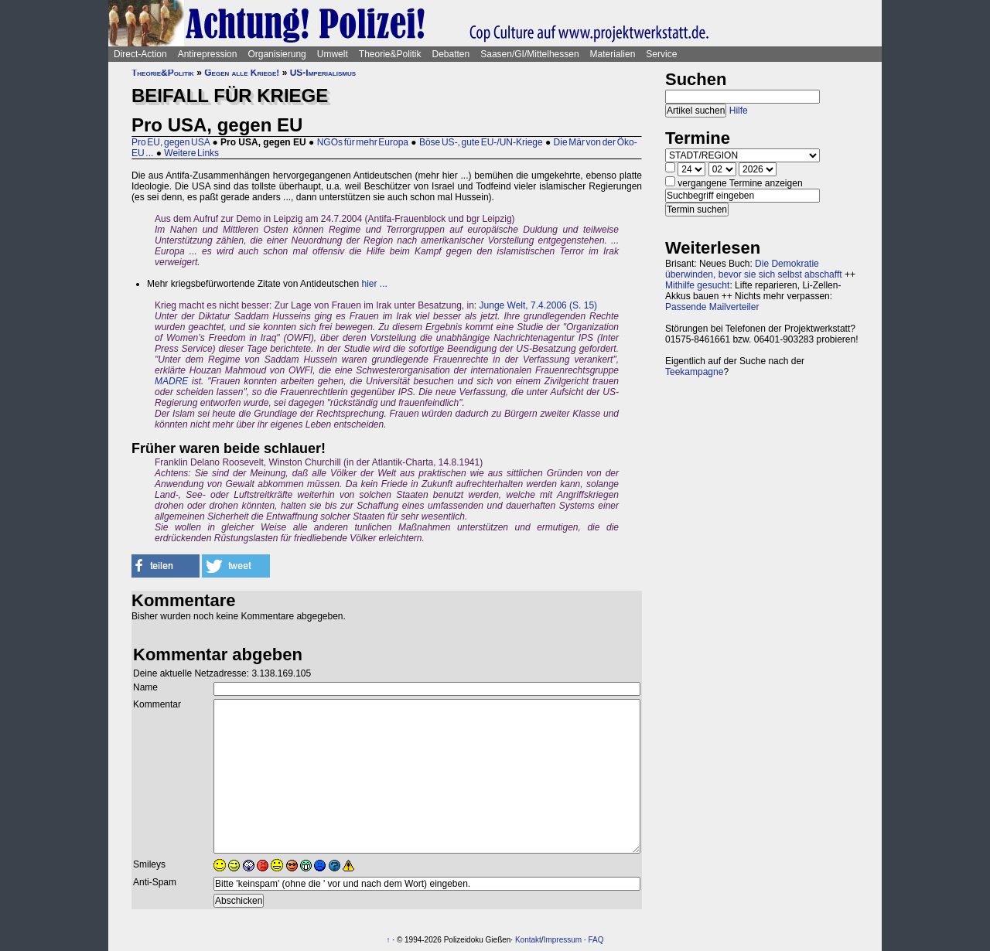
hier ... (374, 283)
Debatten (451, 54)
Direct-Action (140, 54)
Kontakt (528, 940)
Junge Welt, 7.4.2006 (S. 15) (539, 305)
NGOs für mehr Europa (362, 142)
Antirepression (207, 54)
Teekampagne (694, 371)
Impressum (563, 940)
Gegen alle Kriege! (241, 72)
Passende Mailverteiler (712, 307)
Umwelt (332, 54)
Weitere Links (191, 153)
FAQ (595, 940)
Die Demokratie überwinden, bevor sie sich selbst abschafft (753, 269)
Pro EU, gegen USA (170, 142)
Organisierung (277, 54)
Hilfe (738, 110)
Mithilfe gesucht (697, 285)
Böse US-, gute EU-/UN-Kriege (481, 142)
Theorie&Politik (390, 54)
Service (661, 54)
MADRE (171, 381)
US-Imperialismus (323, 72)
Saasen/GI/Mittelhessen (529, 54)
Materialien (613, 54)
